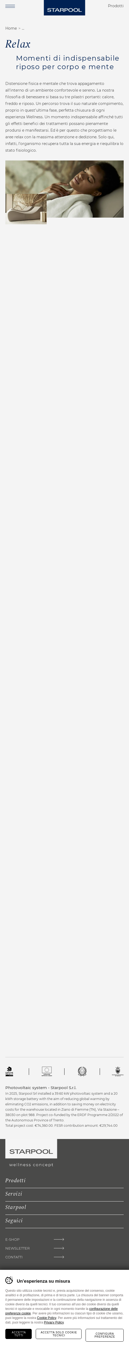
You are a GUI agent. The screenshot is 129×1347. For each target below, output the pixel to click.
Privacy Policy (54, 1322)
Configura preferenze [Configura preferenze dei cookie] (105, 1335)
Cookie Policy (46, 1318)
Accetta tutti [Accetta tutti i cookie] (19, 1334)
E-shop (12, 1240)
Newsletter (17, 1248)
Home (11, 28)
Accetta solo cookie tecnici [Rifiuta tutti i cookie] (59, 1334)
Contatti (14, 1257)
